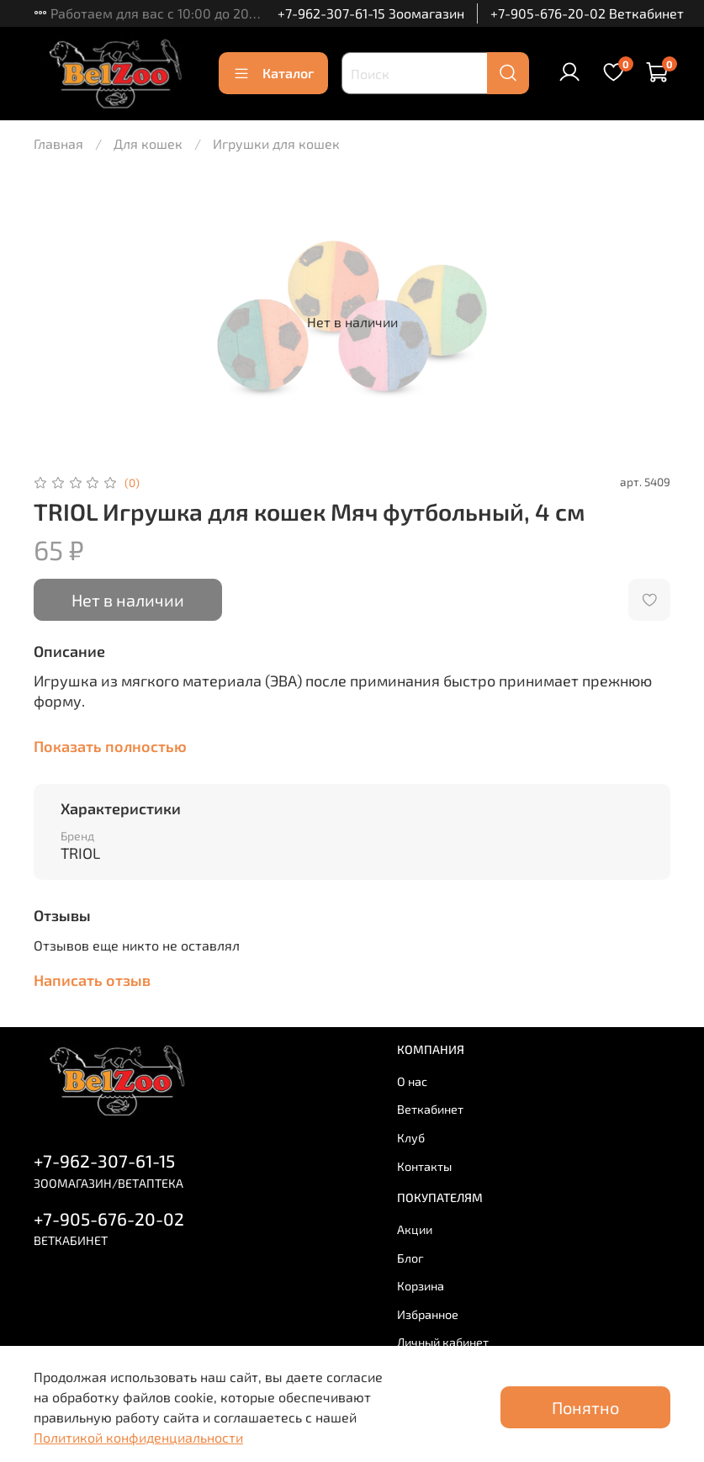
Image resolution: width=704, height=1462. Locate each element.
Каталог (273, 73)
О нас (412, 1081)
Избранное (427, 1314)
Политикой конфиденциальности (138, 1437)
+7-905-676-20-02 (109, 1218)
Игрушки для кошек (276, 143)
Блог (410, 1258)
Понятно (585, 1407)
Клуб (411, 1138)
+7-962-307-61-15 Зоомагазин (371, 13)
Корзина (420, 1286)
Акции (414, 1229)
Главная (58, 143)
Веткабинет (430, 1109)
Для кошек (148, 143)
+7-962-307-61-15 (104, 1160)
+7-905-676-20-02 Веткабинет (587, 13)
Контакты (424, 1166)
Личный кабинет (443, 1342)
